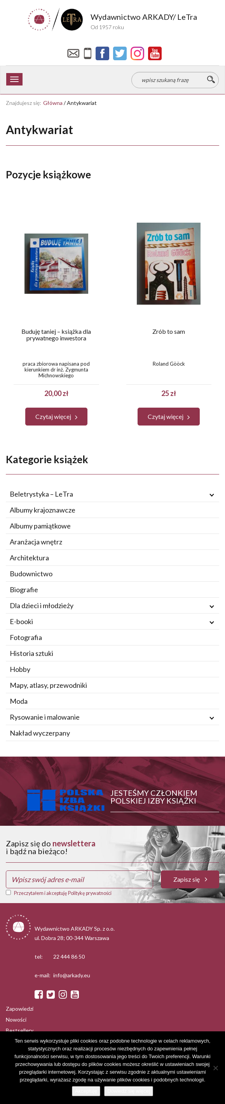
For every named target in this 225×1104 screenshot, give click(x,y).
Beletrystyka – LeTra (41, 494)
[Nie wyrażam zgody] (215, 1068)
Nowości (16, 1019)
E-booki (21, 621)
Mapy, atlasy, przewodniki (48, 685)
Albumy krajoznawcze (42, 510)
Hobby (20, 669)
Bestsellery (19, 1030)
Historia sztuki (31, 653)
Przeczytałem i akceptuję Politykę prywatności (63, 893)
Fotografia (26, 637)
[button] (56, 417)
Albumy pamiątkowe (40, 525)
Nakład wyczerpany (40, 733)
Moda (19, 701)
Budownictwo (31, 573)
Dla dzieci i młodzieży (41, 605)
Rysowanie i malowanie (45, 717)
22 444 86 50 (69, 956)
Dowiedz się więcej (128, 1091)
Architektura (29, 557)
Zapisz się (190, 879)
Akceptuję (86, 1091)
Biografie (24, 589)
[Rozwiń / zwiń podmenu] (212, 494)
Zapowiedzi (19, 1008)
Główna (53, 102)
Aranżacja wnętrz (36, 541)
